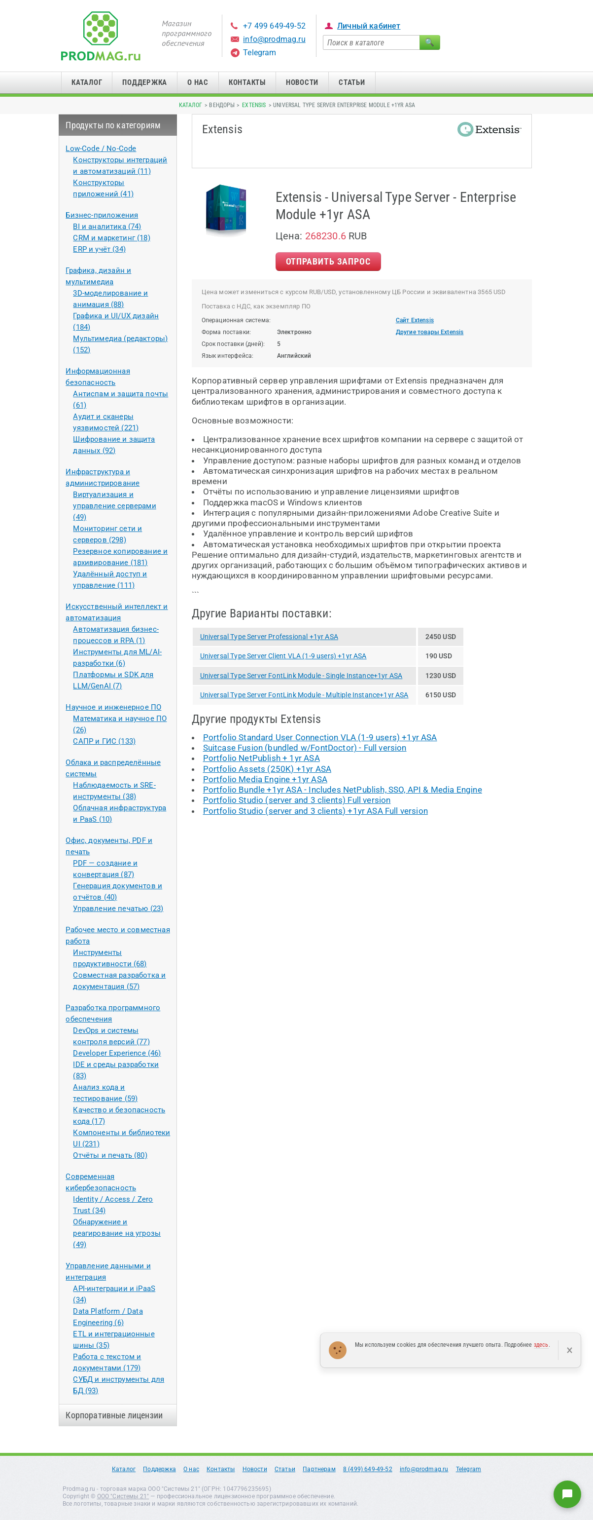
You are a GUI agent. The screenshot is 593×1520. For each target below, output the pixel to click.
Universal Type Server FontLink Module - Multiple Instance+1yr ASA (304, 695)
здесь (541, 1344)
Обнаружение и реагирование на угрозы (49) (117, 1233)
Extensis (254, 105)
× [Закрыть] (569, 1350)
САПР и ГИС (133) (104, 741)
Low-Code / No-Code (101, 148)
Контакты (247, 82)
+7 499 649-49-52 (274, 26)
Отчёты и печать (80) (110, 1155)
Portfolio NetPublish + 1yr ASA (261, 758)
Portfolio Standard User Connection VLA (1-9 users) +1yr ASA (320, 737)
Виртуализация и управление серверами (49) (114, 506)
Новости (302, 82)
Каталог (86, 82)
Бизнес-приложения (102, 215)
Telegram (259, 52)
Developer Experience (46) (117, 1053)
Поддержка (144, 82)
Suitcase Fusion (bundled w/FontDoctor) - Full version (305, 748)
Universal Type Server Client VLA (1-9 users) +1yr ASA (283, 656)
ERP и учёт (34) (99, 249)
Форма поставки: (226, 332)
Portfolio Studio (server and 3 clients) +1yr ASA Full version (315, 811)
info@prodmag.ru (274, 39)
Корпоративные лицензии (114, 1415)
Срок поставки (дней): (233, 344)
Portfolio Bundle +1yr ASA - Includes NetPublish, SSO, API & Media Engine (342, 790)
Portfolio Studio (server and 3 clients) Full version (297, 800)
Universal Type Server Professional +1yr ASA (269, 637)
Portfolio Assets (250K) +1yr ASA (267, 769)
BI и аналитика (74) (107, 226)
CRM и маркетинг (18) (111, 237)
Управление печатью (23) (118, 908)
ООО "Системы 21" (123, 1496)
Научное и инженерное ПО (113, 707)
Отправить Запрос (328, 261)
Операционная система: (236, 320)
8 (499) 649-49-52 (367, 1469)
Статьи (352, 82)
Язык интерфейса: (228, 355)
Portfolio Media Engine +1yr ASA (265, 779)
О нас (198, 82)
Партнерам (319, 1469)
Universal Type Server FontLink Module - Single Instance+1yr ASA (301, 676)
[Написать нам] (567, 1494)
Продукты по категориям (113, 125)
